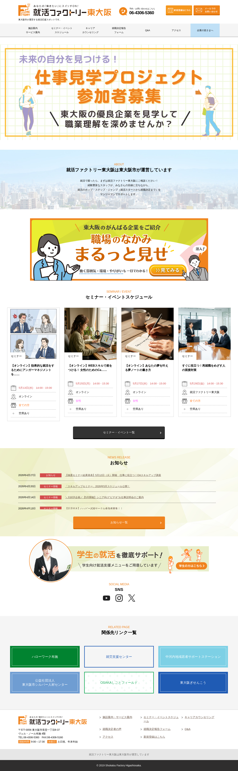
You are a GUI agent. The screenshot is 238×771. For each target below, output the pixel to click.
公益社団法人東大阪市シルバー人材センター (45, 682)
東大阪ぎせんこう (193, 682)
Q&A (147, 30)
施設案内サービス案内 (33, 30)
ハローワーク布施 (45, 657)
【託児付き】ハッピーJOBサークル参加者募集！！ (94, 508)
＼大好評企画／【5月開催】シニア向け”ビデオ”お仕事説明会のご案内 (104, 497)
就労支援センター (119, 657)
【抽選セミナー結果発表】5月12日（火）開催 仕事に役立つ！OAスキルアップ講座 (113, 475)
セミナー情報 (51, 486)
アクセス (176, 30)
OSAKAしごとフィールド (119, 682)
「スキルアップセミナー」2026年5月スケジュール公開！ (97, 486)
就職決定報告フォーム (119, 30)
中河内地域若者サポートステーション (193, 657)
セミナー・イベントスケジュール (61, 30)
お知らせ (50, 475)
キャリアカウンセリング (90, 30)
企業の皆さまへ (205, 30)
